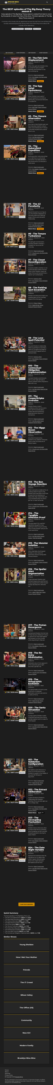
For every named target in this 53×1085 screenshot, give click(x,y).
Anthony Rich (38, 278)
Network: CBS (28, 28)
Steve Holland (42, 107)
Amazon (40, 81)
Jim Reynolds (43, 77)
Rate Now (22, 71)
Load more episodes (26, 904)
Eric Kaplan (35, 77)
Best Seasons (32, 52)
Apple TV (40, 812)
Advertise (7, 1073)
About (7, 1071)
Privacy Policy (9, 1075)
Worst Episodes (20, 52)
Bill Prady (35, 107)
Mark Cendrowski (39, 75)
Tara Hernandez (37, 538)
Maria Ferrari (42, 169)
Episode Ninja (19, 1077)
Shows (7, 1070)
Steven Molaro (32, 79)
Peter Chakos (38, 303)
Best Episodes (9, 52)
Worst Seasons (43, 52)
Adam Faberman (37, 592)
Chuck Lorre (35, 253)
